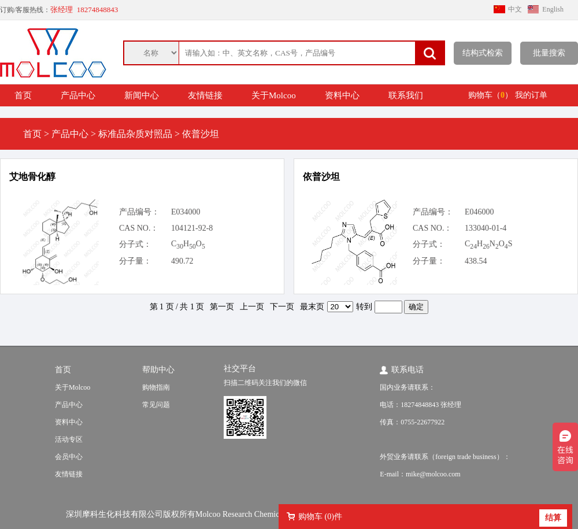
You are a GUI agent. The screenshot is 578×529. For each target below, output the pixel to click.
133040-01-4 (485, 228)
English (553, 9)
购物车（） (490, 95)
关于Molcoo (273, 95)
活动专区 (69, 439)
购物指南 (156, 387)
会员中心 (69, 457)
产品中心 (78, 95)
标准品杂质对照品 (135, 134)
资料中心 (342, 95)
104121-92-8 (192, 228)
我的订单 (531, 95)
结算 (553, 517)
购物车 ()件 (320, 516)
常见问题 (156, 405)
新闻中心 (141, 95)
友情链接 (205, 95)
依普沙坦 (321, 177)
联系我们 (405, 95)
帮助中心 (158, 369)
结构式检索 (482, 53)
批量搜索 (549, 53)
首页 (23, 95)
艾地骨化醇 (32, 177)
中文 (515, 9)
